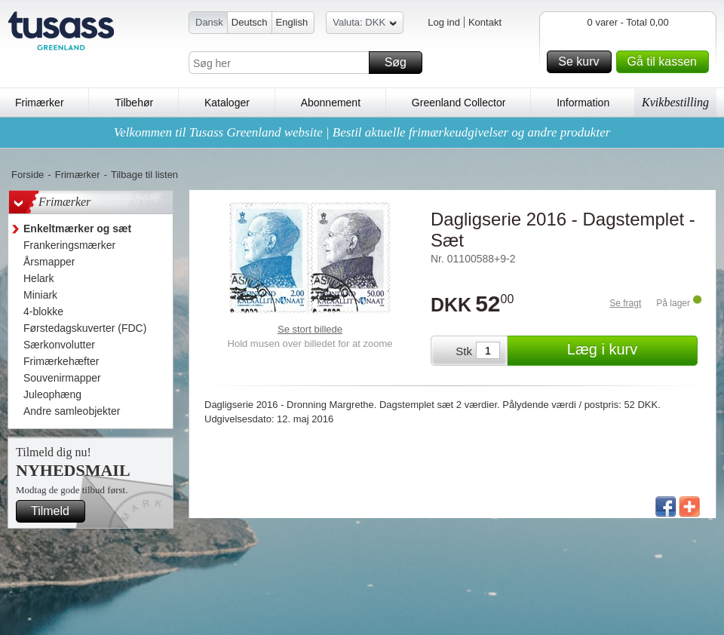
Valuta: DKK (365, 24)
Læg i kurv (630, 351)
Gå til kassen (665, 62)
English (292, 22)
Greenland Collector (459, 103)
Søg (401, 62)
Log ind (444, 22)
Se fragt (625, 303)
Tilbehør (134, 103)
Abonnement (330, 103)
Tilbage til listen (144, 174)
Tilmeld (56, 511)
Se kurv (582, 62)
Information (583, 103)
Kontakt (485, 22)
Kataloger (227, 103)
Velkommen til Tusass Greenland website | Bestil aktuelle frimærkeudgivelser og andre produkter (362, 132)
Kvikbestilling (675, 102)
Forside (27, 174)
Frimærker (39, 103)
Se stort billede (310, 329)
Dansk (209, 22)
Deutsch (250, 22)
